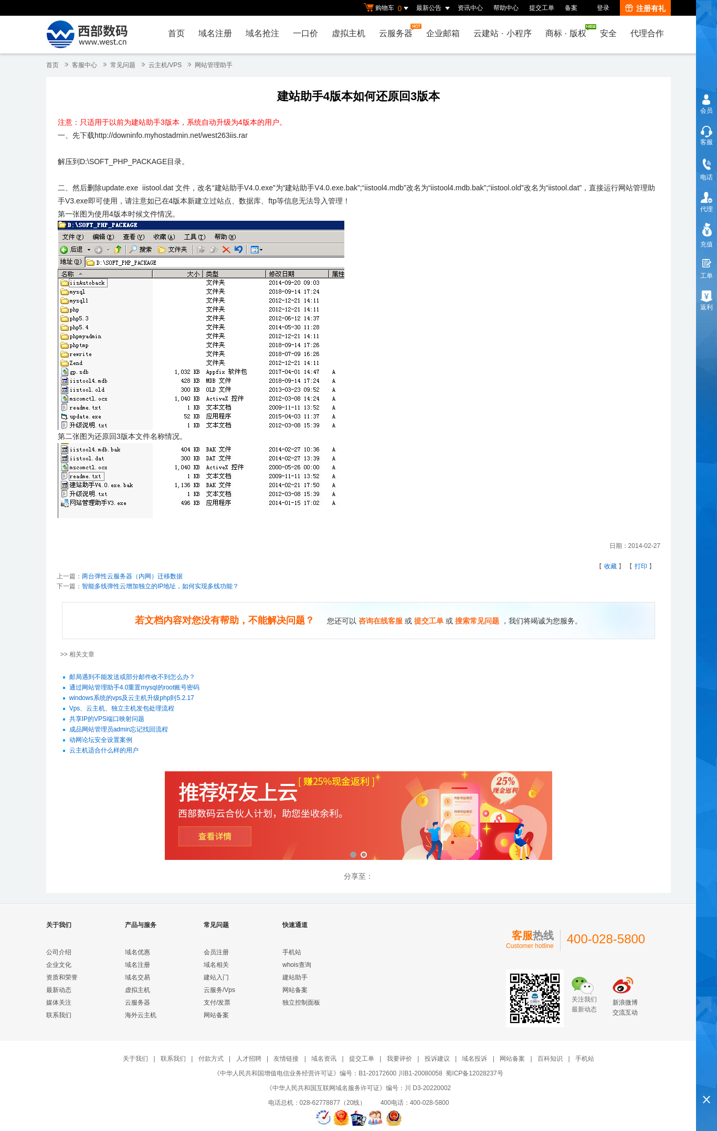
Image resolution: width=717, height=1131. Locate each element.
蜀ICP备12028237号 (474, 1073)
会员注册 (216, 952)
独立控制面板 (301, 1002)
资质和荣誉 (62, 977)
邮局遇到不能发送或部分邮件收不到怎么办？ (132, 677)
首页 (176, 33)
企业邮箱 (443, 33)
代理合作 (647, 33)
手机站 (291, 952)
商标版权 (568, 31)
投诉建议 (437, 1058)
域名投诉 (474, 1058)
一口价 (305, 33)
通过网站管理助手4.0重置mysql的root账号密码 (134, 688)
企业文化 (58, 964)
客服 (706, 142)
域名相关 (216, 964)
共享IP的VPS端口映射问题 (106, 719)
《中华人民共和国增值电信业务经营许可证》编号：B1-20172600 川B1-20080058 (328, 1073)
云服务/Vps (219, 990)
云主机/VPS (165, 65)
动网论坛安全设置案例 (100, 740)
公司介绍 (58, 952)
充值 (706, 244)
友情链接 (286, 1058)
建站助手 (295, 977)
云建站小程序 (502, 33)
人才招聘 (248, 1058)
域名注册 (215, 33)
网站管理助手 (214, 65)
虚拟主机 (348, 33)
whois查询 (296, 964)
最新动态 (58, 990)
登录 (603, 8)
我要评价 (399, 1058)
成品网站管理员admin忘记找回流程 (118, 730)
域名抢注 (262, 33)
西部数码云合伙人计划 (358, 816)
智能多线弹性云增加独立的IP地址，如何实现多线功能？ (160, 586)
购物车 (387, 8)
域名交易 (137, 977)
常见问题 (122, 65)
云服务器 (398, 31)
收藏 (610, 566)
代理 (706, 209)
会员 (706, 110)
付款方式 (211, 1058)
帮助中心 (506, 8)
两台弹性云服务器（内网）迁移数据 (132, 576)
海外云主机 (140, 1015)
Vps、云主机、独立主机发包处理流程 (122, 709)
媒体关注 (58, 1002)
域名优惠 (137, 952)
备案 (571, 8)
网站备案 (216, 1015)
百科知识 (550, 1058)
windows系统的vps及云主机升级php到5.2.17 (131, 698)
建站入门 (216, 977)
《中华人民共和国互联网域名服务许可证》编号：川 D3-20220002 (358, 1088)
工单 (706, 275)
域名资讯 (323, 1058)
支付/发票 (217, 1002)
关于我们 (135, 1058)
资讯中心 (470, 8)
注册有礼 (645, 8)
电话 (706, 177)
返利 (706, 307)
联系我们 (58, 1015)
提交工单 (541, 8)
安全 (608, 33)
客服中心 (84, 65)
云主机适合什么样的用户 (104, 751)
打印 (641, 566)
